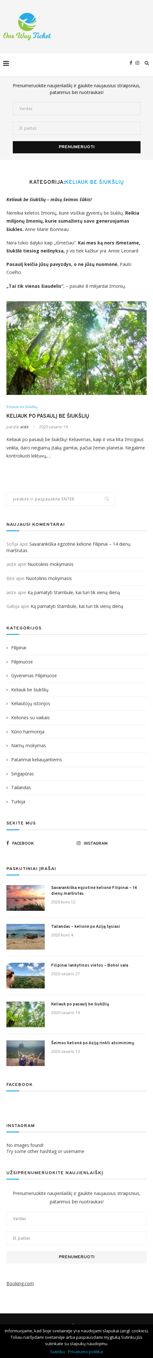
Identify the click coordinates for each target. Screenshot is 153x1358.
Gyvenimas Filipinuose (34, 675)
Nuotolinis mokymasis (50, 564)
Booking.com (20, 1283)
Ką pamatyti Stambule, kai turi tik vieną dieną (73, 592)
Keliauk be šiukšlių (22, 407)
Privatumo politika (85, 1351)
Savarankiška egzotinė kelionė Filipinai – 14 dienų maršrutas (94, 890)
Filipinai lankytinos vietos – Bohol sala (89, 965)
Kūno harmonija (27, 732)
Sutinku (57, 1351)
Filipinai (18, 648)
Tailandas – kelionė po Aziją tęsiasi (85, 926)
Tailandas (21, 787)
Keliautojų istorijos (30, 703)
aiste (24, 427)
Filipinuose (22, 662)
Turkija (18, 802)
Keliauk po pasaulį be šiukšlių (47, 416)
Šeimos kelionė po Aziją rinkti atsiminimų (92, 1043)
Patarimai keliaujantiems (36, 759)
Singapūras (22, 774)
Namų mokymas (28, 745)
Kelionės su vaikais (30, 717)
